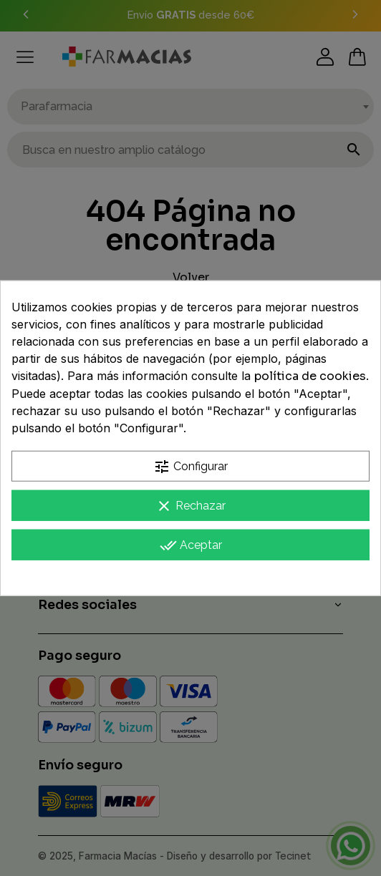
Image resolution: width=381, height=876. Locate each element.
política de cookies (310, 376)
